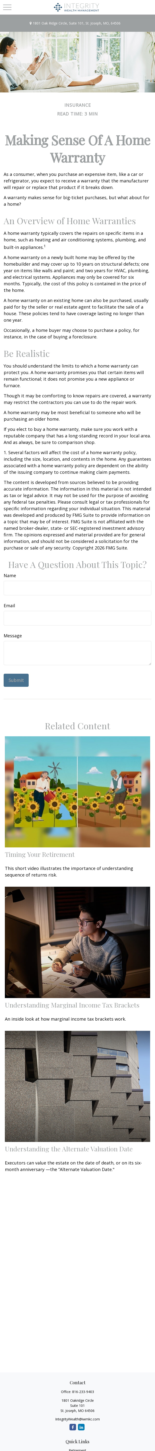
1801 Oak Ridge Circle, (74, 23)
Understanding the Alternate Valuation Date (69, 1148)
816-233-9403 (83, 1391)
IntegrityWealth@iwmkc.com (77, 1419)
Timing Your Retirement (40, 854)
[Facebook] (72, 1427)
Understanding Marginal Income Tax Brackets (72, 1004)
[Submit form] (16, 680)
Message (13, 636)
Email (9, 605)
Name (10, 575)
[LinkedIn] (81, 1427)
